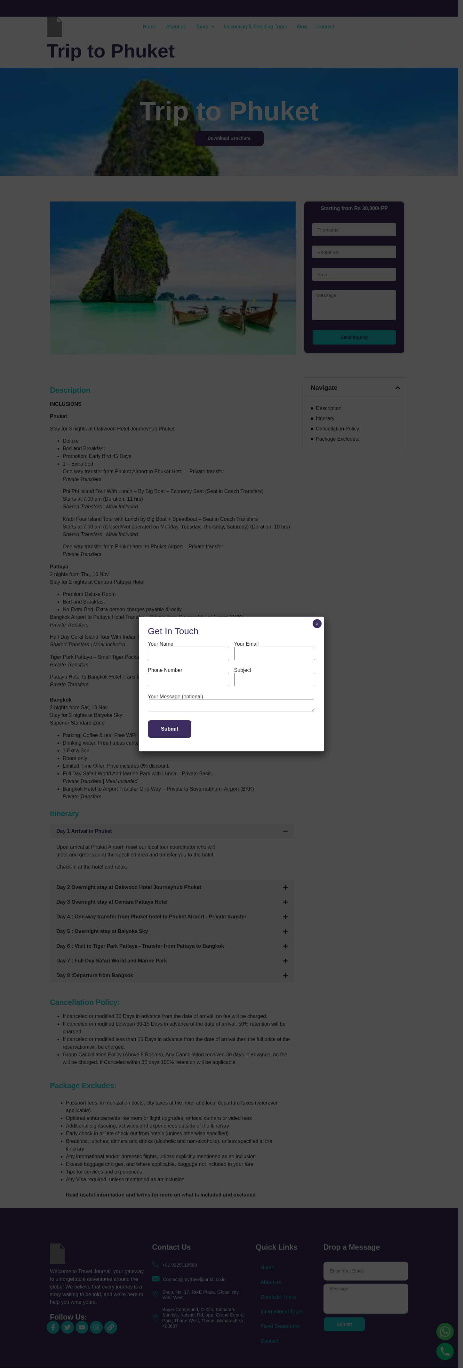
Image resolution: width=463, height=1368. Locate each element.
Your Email (274, 649)
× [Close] (317, 623)
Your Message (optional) (231, 703)
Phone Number (188, 675)
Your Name (188, 649)
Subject (274, 675)
